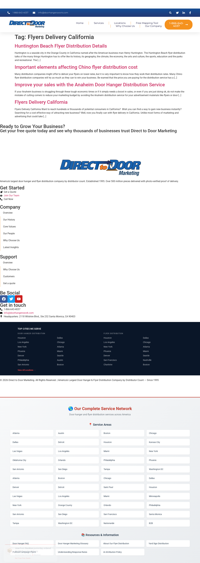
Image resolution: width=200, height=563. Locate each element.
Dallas (60, 338)
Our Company (153, 26)
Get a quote (9, 283)
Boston (60, 364)
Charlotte (108, 364)
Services (99, 23)
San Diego (62, 469)
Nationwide (109, 523)
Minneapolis (154, 496)
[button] (170, 12)
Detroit (61, 442)
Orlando (62, 460)
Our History (9, 219)
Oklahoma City (19, 460)
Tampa (107, 469)
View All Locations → (27, 370)
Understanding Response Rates (72, 552)
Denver (21, 355)
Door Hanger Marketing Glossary (73, 543)
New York (22, 347)
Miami (60, 351)
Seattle (60, 355)
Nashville (147, 360)
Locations (120, 23)
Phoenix (21, 351)
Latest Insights (11, 247)
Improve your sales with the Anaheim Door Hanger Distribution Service (90, 85)
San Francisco (110, 360)
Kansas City (154, 442)
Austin (60, 360)
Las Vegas (17, 451)
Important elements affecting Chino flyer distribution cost (76, 67)
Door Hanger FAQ (21, 543)
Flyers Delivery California (41, 102)
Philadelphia (23, 360)
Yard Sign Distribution (159, 543)
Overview (8, 212)
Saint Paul (108, 487)
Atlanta (60, 347)
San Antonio (23, 364)
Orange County (65, 505)
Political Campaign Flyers (24, 552)
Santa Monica (155, 514)
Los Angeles (23, 342)
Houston (22, 338)
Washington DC (156, 469)
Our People (9, 233)
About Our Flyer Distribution (116, 543)
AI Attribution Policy (112, 552)
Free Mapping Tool (147, 23)
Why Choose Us (125, 26)
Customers (9, 276)
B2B (151, 523)
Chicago (61, 342)
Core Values (9, 226)
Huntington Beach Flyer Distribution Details (61, 46)
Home (80, 23)
